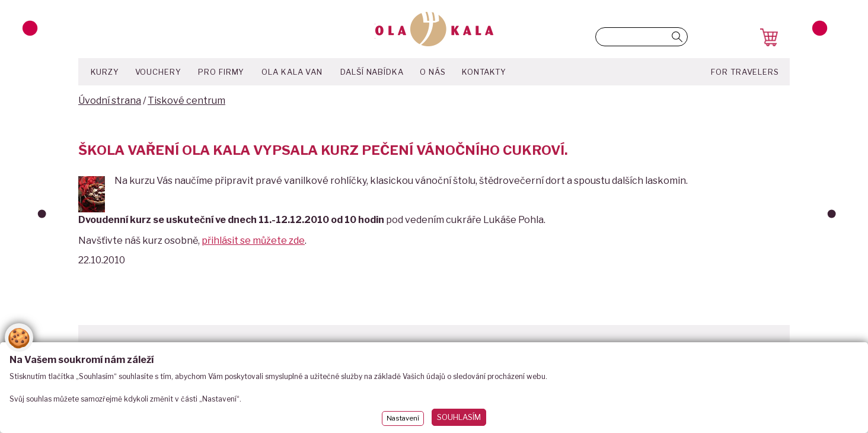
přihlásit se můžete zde (253, 240)
